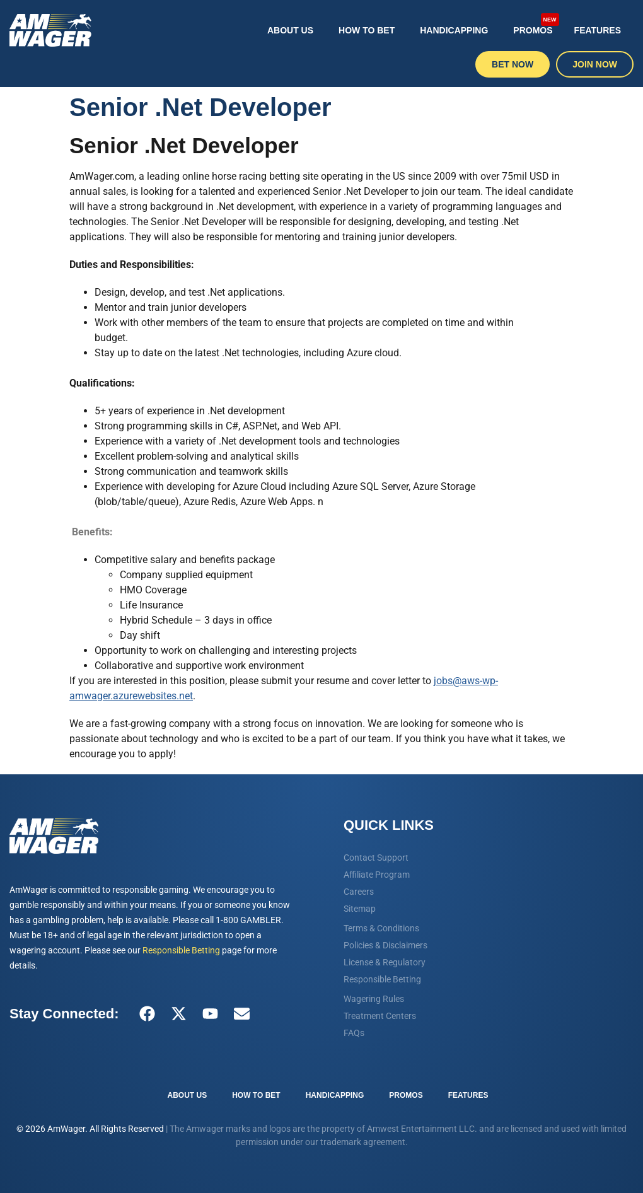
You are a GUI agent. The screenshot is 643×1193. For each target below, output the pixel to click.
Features (597, 30)
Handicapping (454, 30)
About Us (290, 30)
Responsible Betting (181, 950)
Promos (536, 24)
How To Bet (367, 30)
